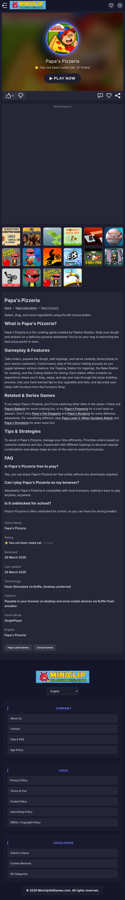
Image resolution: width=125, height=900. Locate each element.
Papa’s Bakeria (15, 409)
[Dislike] (21, 95)
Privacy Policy (19, 780)
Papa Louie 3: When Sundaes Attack (87, 418)
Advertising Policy (21, 811)
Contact (15, 728)
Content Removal (20, 863)
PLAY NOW (62, 78)
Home (8, 307)
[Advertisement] (62, 165)
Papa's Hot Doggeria (46, 413)
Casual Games (45, 647)
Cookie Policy (18, 801)
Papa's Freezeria (76, 409)
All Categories (19, 873)
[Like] (10, 95)
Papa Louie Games (26, 307)
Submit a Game (19, 852)
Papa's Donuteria (17, 423)
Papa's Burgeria (79, 413)
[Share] (117, 95)
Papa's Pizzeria (49, 307)
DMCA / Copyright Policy (25, 822)
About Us (16, 718)
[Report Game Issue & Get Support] (100, 95)
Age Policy (16, 749)
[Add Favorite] (109, 95)
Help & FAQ (17, 739)
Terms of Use (18, 790)
